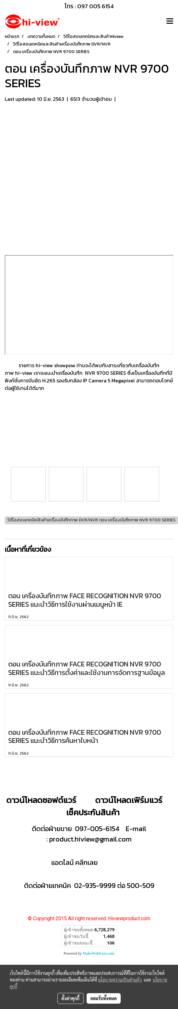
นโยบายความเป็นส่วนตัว (120, 979)
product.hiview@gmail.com (90, 839)
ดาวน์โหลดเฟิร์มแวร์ (129, 800)
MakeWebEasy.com (98, 953)
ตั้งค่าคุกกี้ (70, 998)
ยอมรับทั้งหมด (103, 998)
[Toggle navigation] (170, 21)
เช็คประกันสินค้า (92, 812)
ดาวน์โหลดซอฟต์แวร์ (41, 800)
